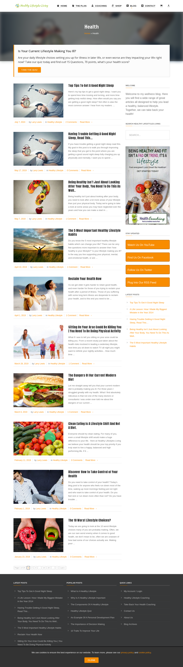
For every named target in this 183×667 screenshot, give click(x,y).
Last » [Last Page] (62, 568)
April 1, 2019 (20, 315)
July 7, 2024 (20, 122)
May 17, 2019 (21, 170)
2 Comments (71, 122)
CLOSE (91, 660)
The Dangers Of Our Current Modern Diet (92, 377)
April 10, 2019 (21, 267)
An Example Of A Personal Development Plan (93, 617)
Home (62, 6)
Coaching (99, 6)
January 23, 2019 (22, 557)
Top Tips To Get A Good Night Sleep (91, 85)
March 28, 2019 (21, 363)
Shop (117, 6)
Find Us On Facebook (141, 257)
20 (49, 568)
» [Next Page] (57, 568)
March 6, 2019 (21, 412)
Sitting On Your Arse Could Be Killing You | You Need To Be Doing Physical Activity (94, 329)
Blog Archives (130, 624)
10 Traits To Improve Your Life (85, 631)
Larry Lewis (37, 122)
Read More (86, 122)
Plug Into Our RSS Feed (142, 282)
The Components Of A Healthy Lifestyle (90, 604)
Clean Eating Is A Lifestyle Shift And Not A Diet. (94, 425)
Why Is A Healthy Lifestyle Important (88, 598)
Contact (148, 6)
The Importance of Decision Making (88, 624)
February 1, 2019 (22, 508)
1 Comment (71, 219)
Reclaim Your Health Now (84, 278)
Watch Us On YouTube (141, 245)
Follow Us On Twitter (140, 270)
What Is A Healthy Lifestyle (83, 591)
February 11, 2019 (23, 460)
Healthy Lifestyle (54, 122)
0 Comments (72, 170)
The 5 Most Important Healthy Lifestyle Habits (94, 232)
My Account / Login (133, 591)
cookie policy (145, 652)
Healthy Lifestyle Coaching (137, 598)
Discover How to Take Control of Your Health (93, 474)
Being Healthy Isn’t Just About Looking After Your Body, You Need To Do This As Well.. (94, 186)
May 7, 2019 (20, 219)
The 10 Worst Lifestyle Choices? (89, 520)
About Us (128, 617)
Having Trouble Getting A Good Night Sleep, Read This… (92, 136)
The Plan (79, 6)
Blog (131, 6)
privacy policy (127, 652)
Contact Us (129, 611)
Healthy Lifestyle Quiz (81, 611)
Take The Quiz (29, 69)
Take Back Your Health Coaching (139, 604)
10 (44, 568)
